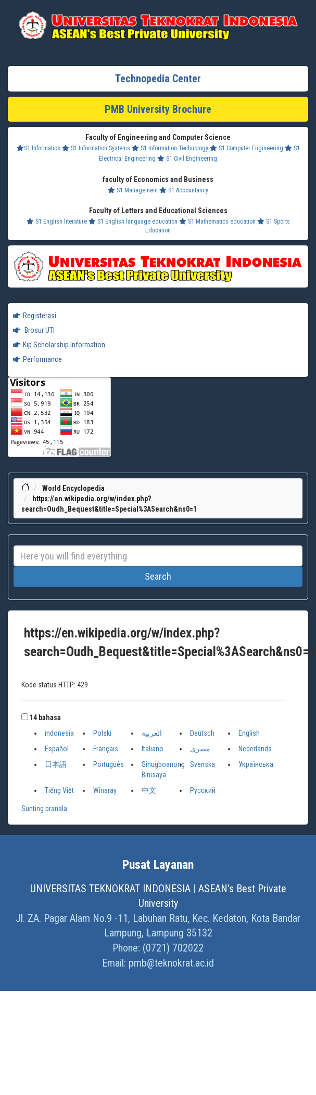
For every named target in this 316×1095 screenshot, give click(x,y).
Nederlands (255, 749)
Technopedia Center (158, 78)
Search (158, 576)
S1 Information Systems (96, 148)
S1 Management (133, 190)
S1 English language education (133, 221)
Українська (255, 764)
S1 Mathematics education (217, 221)
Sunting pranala (44, 808)
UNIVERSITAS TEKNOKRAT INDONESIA (110, 888)
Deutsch (202, 733)
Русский (203, 790)
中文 (149, 790)
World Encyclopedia (73, 488)
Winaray (105, 790)
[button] (24, 716)
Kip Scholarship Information (59, 345)
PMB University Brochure (158, 109)
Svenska (202, 764)
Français (105, 749)
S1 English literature (57, 221)
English (249, 733)
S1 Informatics (38, 148)
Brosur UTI (34, 330)
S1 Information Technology (170, 148)
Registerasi (34, 315)
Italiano (152, 749)
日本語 (56, 764)
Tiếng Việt (59, 790)
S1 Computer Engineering (246, 148)
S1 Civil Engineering (187, 158)
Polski (102, 733)
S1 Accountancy (183, 190)
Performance (37, 359)
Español (57, 749)
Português (108, 764)
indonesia (59, 733)
